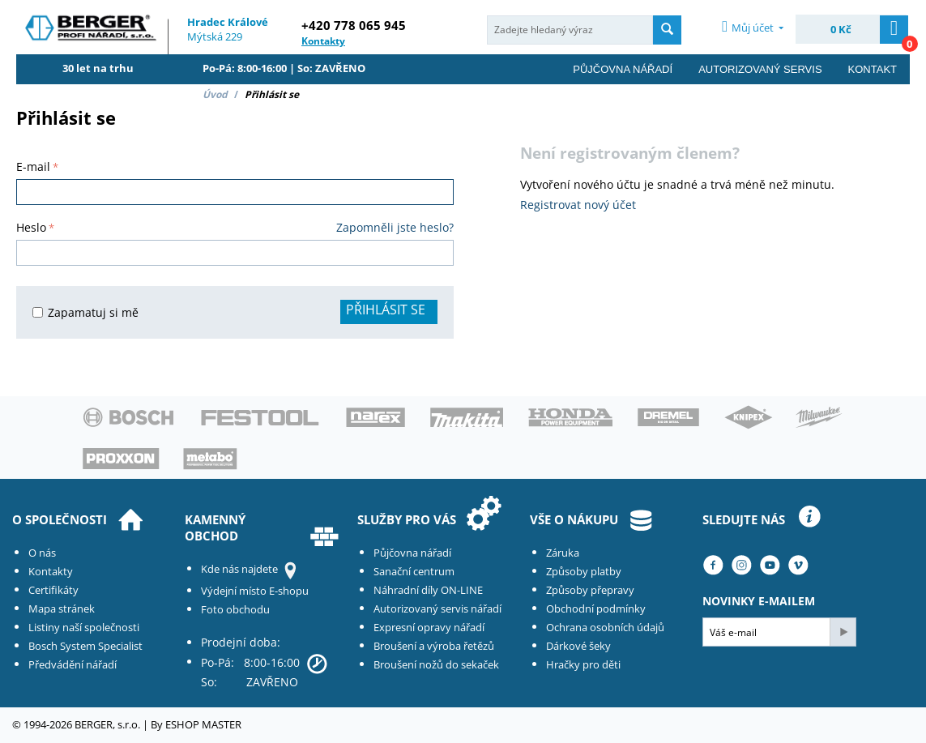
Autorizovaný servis (759, 69)
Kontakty (50, 571)
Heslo (31, 227)
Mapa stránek (61, 608)
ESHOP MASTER (203, 724)
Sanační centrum (413, 571)
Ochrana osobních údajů (605, 627)
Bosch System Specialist (85, 645)
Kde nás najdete (239, 569)
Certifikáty (53, 590)
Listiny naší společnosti (83, 627)
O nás (42, 552)
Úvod (215, 94)
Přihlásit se (385, 309)
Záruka (562, 552)
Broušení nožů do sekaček (436, 664)
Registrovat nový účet (578, 204)
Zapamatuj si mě (85, 312)
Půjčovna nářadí (622, 69)
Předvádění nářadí (72, 664)
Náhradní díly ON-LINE (428, 590)
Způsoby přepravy (590, 590)
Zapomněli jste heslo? (395, 227)
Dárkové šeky (578, 645)
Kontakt (872, 69)
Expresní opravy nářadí (428, 627)
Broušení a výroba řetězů (433, 645)
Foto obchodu (235, 609)
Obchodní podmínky (596, 608)
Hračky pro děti (583, 664)
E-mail (33, 166)
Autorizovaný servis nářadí (437, 608)
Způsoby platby (583, 571)
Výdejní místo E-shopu (255, 590)
